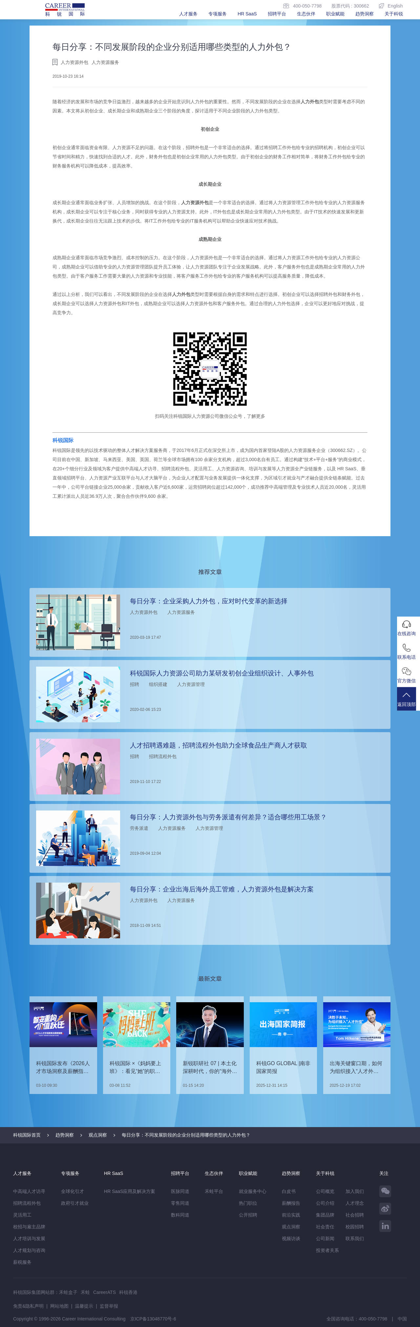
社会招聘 (355, 1215)
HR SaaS (247, 13)
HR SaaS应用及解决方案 (129, 1191)
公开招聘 (248, 1215)
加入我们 (355, 1191)
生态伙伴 (306, 13)
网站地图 (59, 1306)
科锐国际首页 (27, 1135)
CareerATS (104, 1292)
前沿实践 (291, 1215)
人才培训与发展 (29, 1238)
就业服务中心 (252, 1191)
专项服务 (217, 13)
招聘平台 (277, 13)
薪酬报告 (291, 1203)
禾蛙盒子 (68, 1292)
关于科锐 (394, 13)
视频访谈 (291, 1238)
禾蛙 (85, 1292)
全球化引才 (72, 1191)
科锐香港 (128, 1292)
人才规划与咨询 (29, 1250)
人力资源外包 (195, 202)
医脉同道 (180, 1191)
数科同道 (180, 1215)
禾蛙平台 (214, 1191)
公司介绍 (325, 1203)
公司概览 (325, 1191)
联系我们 (355, 1238)
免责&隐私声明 (28, 1306)
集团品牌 (325, 1215)
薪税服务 (22, 1262)
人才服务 (188, 13)
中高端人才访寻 (29, 1191)
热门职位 (248, 1203)
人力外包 (310, 101)
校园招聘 (355, 1226)
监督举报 (109, 1306)
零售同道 (180, 1203)
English (391, 5)
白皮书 (289, 1191)
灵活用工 (22, 1215)
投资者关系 (327, 1250)
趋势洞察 (364, 13)
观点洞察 (98, 1135)
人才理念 (355, 1203)
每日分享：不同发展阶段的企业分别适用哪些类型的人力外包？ (186, 1135)
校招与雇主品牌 (29, 1226)
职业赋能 (335, 13)
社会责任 (325, 1226)
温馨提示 (84, 1306)
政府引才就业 (75, 1203)
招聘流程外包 (27, 1203)
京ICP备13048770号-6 (153, 1318)
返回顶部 (408, 702)
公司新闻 (325, 1238)
